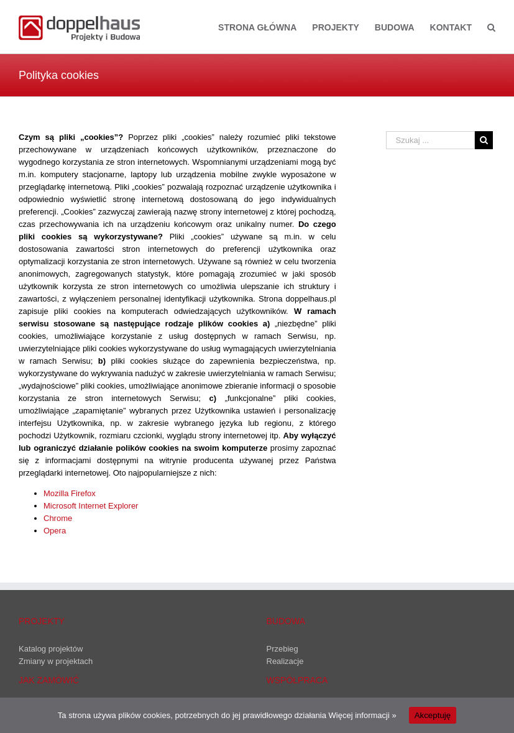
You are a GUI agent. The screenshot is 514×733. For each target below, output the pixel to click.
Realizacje (285, 661)
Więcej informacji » (363, 715)
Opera (55, 530)
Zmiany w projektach (56, 661)
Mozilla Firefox (70, 493)
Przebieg (282, 648)
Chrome (58, 518)
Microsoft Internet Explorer (91, 505)
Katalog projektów (51, 648)
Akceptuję (433, 715)
